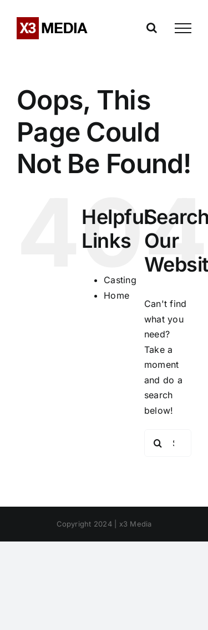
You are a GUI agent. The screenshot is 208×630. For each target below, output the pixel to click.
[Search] (158, 443)
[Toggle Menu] (183, 28)
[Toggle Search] (151, 27)
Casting (120, 279)
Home (116, 295)
